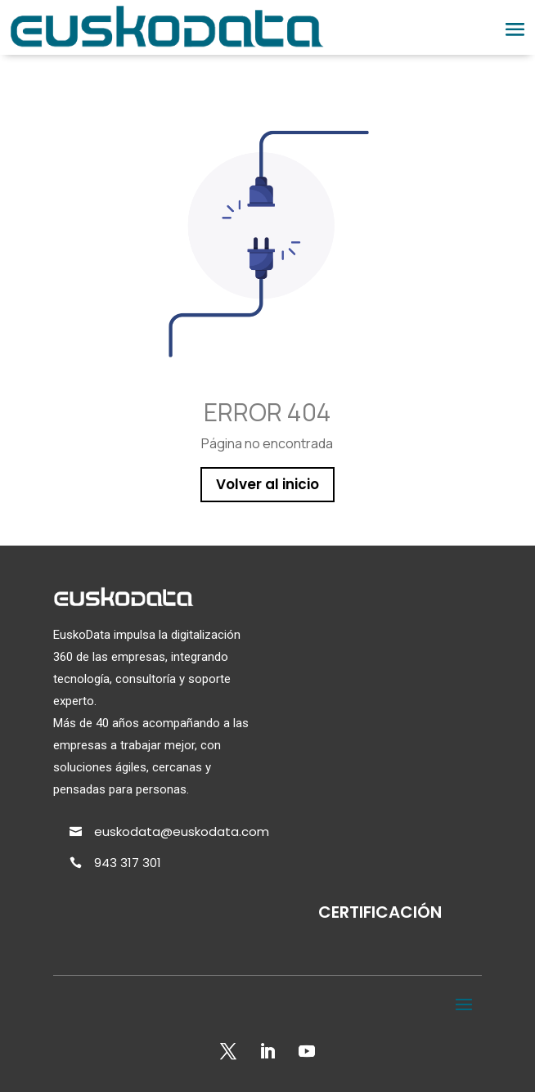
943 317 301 (127, 862)
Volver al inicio (267, 484)
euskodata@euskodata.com (181, 831)
